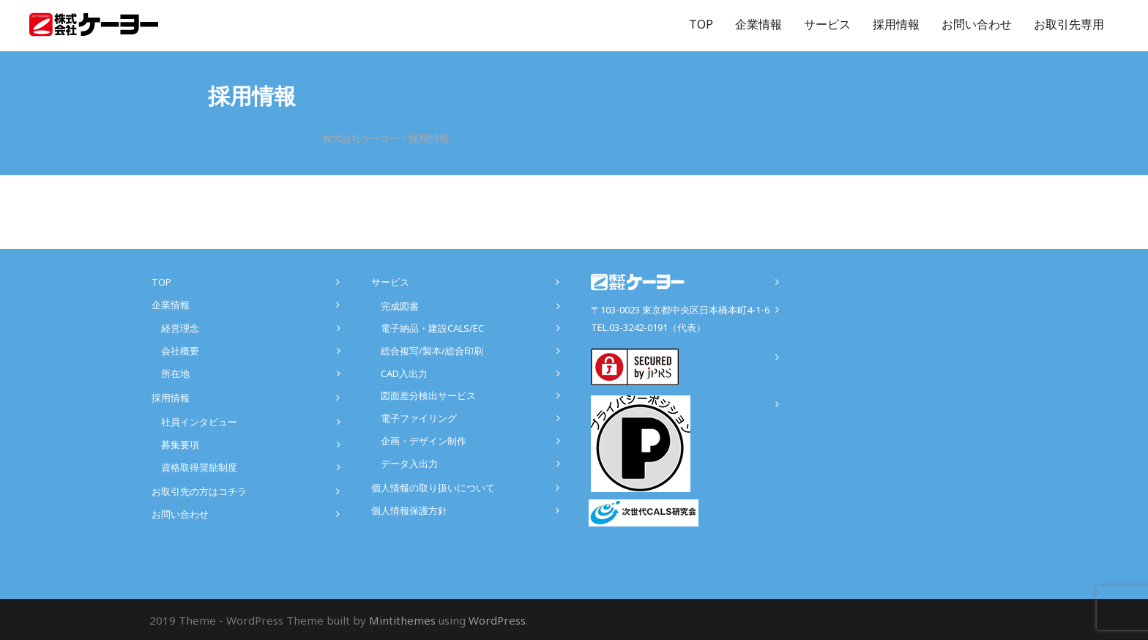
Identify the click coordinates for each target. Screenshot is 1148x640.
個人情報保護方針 (409, 510)
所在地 (175, 373)
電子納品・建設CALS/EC (432, 328)
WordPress (497, 620)
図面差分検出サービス (428, 395)
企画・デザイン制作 (423, 440)
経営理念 (180, 328)
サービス (827, 24)
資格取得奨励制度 (199, 467)
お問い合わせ (977, 24)
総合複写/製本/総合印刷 (432, 350)
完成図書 (400, 306)
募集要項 (180, 444)
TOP (701, 24)
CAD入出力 (404, 373)
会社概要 (180, 350)
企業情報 (758, 24)
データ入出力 (409, 463)
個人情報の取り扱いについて (433, 487)
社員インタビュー (199, 421)
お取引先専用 (1069, 24)
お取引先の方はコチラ (199, 491)
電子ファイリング (419, 418)
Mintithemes (402, 620)
